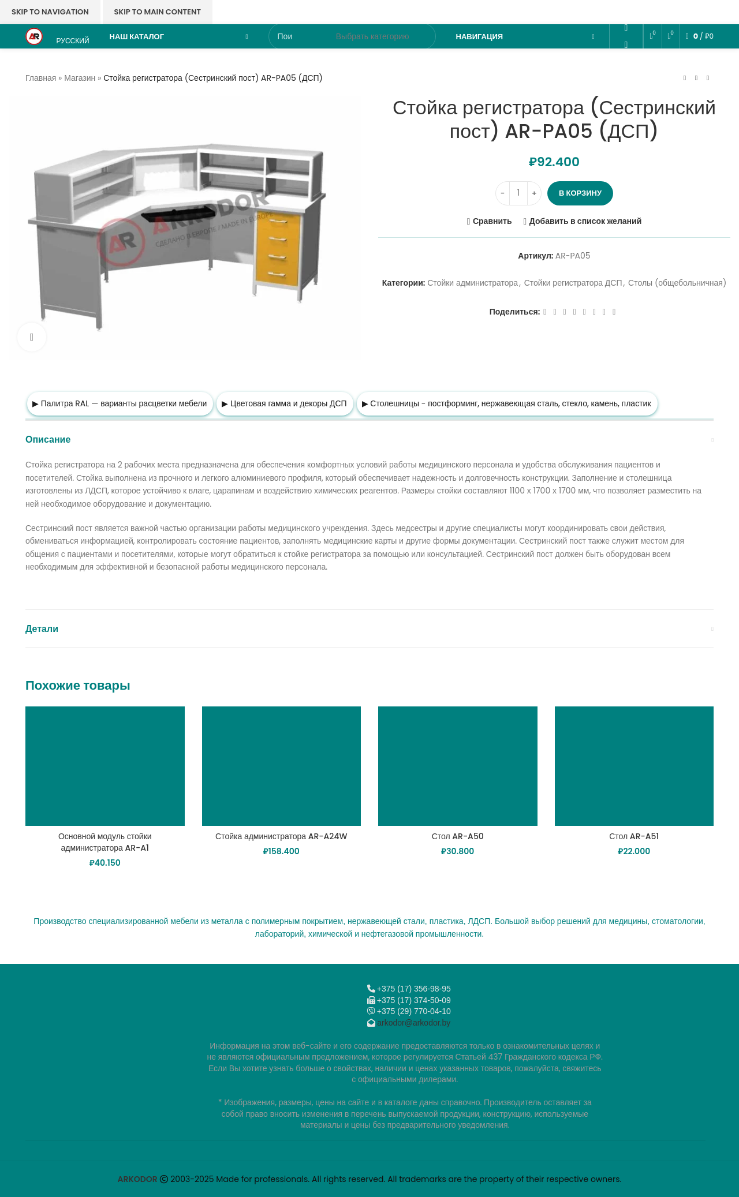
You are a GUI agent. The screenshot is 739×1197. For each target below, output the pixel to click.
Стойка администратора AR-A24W (281, 836)
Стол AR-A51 (634, 836)
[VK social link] (626, 61)
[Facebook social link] (545, 312)
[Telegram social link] (626, 78)
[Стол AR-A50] (458, 766)
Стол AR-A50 (458, 836)
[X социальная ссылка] (554, 312)
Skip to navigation (50, 11)
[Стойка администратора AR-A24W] (281, 766)
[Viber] (626, 95)
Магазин (79, 78)
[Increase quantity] (534, 193)
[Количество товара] (518, 193)
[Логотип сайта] (34, 36)
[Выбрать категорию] (372, 36)
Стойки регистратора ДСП (573, 283)
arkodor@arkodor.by (413, 1022)
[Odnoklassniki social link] (626, 28)
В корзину (580, 193)
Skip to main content (157, 11)
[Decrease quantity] (502, 193)
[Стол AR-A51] (634, 766)
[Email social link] (626, 10)
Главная (40, 78)
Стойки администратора (472, 283)
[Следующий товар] (708, 78)
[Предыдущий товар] (685, 78)
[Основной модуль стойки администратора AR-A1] (105, 766)
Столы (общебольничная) (677, 283)
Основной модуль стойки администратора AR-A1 (105, 842)
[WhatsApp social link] (626, 44)
